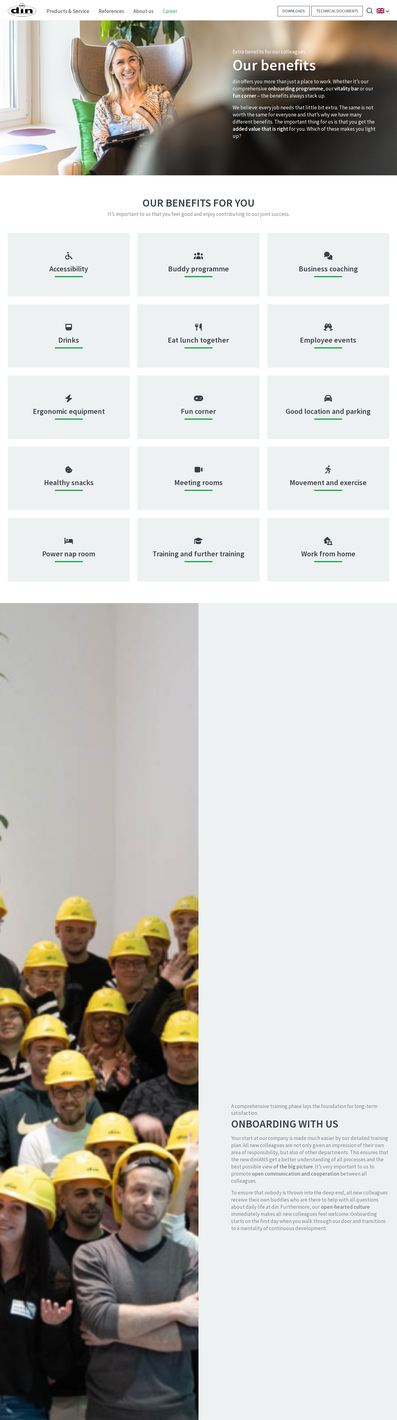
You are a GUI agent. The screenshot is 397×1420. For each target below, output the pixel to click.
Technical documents (337, 11)
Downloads (294, 11)
